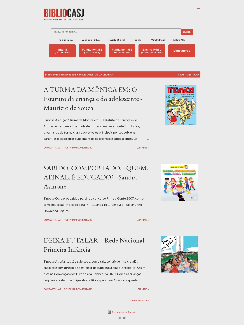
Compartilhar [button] (52, 147)
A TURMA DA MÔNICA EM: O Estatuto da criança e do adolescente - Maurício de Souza (93, 98)
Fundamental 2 (122, 51)
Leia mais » (143, 147)
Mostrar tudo (188, 74)
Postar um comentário (78, 147)
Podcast (138, 39)
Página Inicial (66, 39)
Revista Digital (116, 39)
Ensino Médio (152, 51)
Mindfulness (158, 39)
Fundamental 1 (92, 51)
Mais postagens (139, 300)
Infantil (62, 51)
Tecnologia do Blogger (122, 312)
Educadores (182, 50)
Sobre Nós (179, 39)
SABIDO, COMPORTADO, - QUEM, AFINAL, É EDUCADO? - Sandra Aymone (96, 177)
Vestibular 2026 (91, 39)
